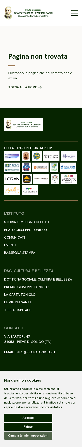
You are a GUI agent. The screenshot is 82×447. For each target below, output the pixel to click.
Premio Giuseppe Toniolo (26, 287)
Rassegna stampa (19, 252)
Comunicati (14, 237)
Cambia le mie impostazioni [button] (28, 435)
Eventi (10, 245)
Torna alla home (22, 87)
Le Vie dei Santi (17, 302)
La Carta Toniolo (19, 294)
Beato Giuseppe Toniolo (25, 230)
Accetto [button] (28, 418)
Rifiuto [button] (28, 427)
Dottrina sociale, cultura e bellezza (38, 279)
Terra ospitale (17, 310)
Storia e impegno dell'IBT (27, 222)
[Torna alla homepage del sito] (28, 13)
